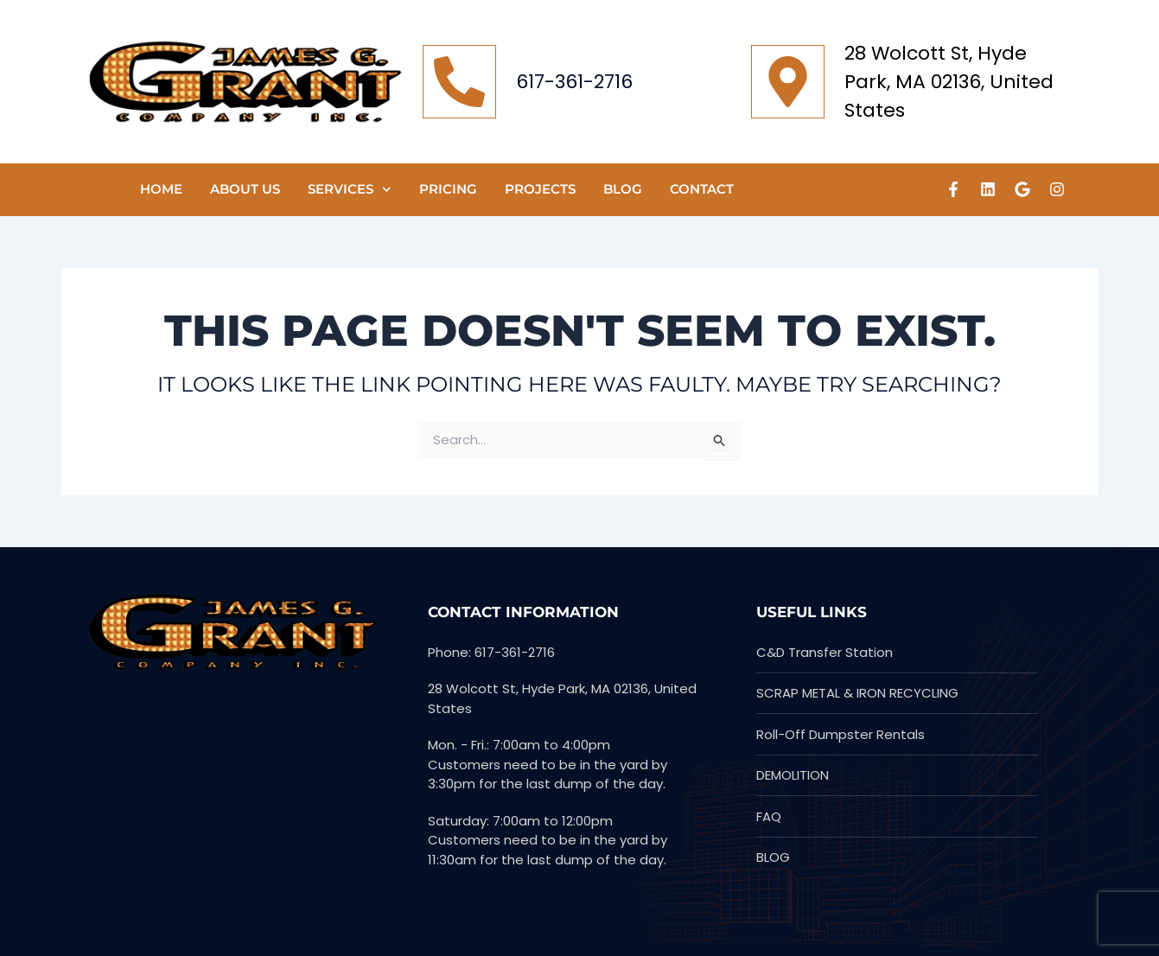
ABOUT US (245, 189)
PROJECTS (540, 189)
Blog (622, 189)
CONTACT (702, 189)
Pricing (448, 189)
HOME (161, 189)
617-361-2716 (574, 81)
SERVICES (350, 189)
